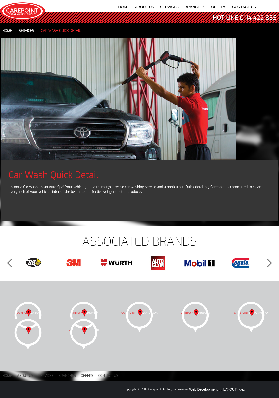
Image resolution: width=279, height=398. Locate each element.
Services (169, 7)
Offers (218, 7)
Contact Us (244, 7)
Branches (195, 7)
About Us (144, 7)
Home (123, 7)
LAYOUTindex (234, 389)
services (26, 30)
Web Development (203, 389)
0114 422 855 (258, 18)
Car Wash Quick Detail (61, 30)
